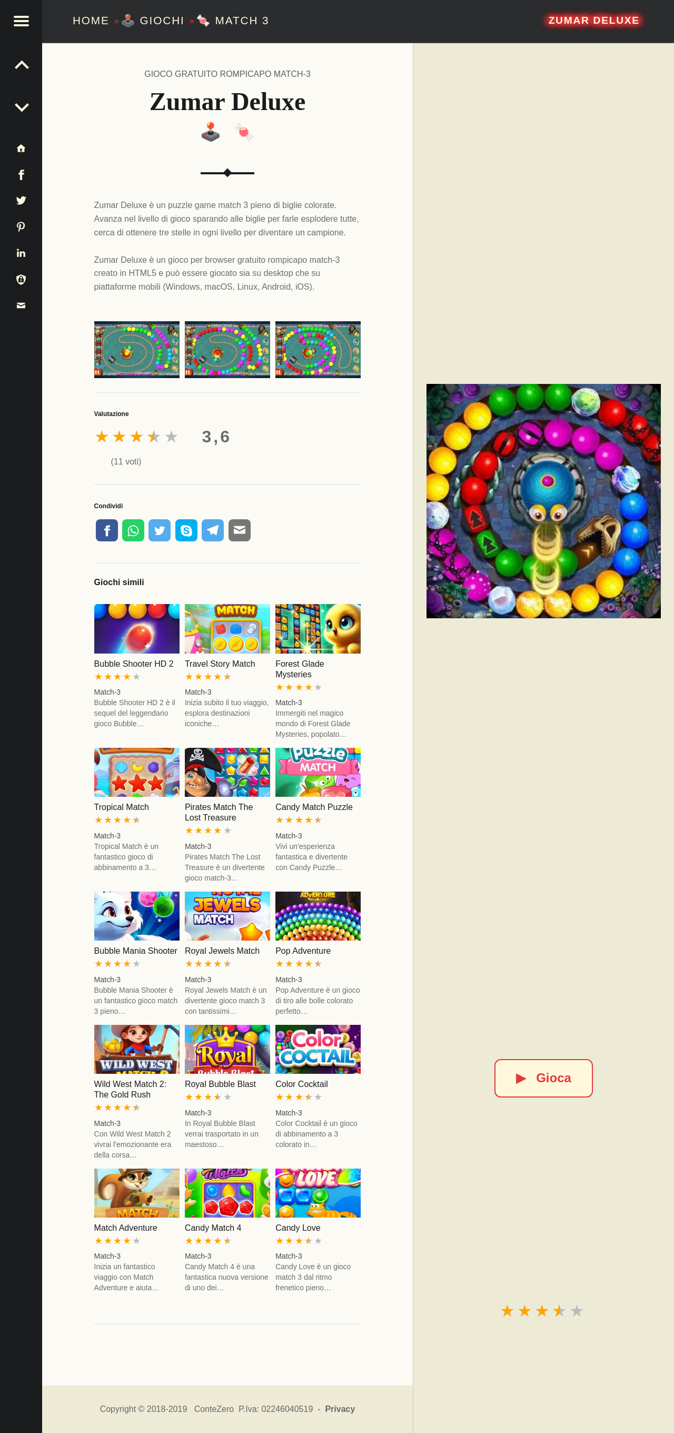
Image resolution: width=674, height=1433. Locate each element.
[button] (21, 21)
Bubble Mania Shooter (135, 950)
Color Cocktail (301, 1084)
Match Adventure (125, 1227)
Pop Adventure (303, 950)
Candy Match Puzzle (314, 807)
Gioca (543, 1078)
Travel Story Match (220, 663)
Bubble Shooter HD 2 (134, 663)
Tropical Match (121, 807)
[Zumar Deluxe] (544, 501)
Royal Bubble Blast (220, 1084)
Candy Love (297, 1227)
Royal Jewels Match (222, 950)
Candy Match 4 (213, 1227)
